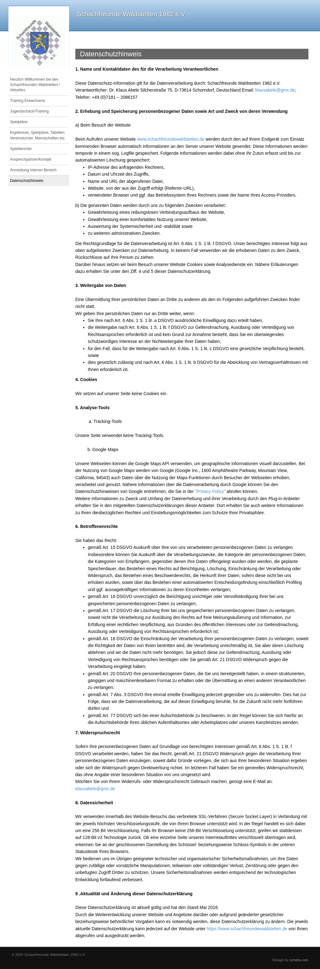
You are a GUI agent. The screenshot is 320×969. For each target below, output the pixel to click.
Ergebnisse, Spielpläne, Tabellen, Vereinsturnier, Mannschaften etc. (38, 135)
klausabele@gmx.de (275, 90)
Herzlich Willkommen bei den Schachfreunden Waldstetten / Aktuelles (35, 84)
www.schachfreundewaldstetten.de (170, 139)
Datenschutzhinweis (26, 180)
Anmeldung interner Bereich (33, 170)
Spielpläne (19, 122)
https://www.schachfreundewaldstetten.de (247, 928)
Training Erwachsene (27, 100)
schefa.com (299, 960)
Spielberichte (21, 149)
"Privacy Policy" (210, 491)
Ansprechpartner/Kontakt (31, 159)
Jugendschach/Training (29, 111)
